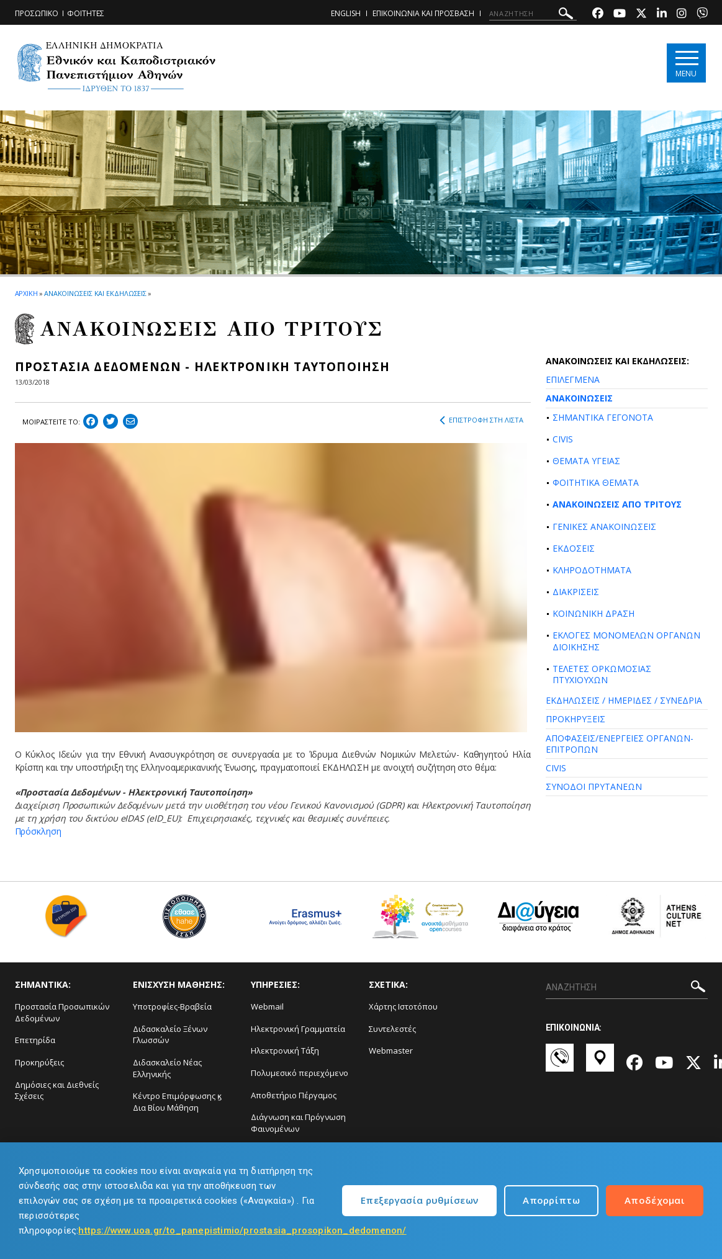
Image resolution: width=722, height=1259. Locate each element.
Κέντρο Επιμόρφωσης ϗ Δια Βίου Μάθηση (177, 1101)
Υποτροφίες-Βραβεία (172, 1006)
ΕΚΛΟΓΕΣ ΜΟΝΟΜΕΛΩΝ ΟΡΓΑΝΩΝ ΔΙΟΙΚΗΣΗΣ (626, 640)
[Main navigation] (686, 63)
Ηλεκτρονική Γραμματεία (298, 1028)
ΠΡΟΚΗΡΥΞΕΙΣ (575, 719)
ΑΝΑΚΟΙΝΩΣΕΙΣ (579, 398)
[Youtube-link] (619, 14)
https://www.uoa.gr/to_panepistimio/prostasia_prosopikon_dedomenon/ (242, 1230)
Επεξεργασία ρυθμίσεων (419, 1200)
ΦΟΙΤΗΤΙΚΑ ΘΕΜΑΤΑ (596, 482)
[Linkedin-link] (662, 14)
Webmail (267, 1006)
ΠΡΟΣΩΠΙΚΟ (36, 13)
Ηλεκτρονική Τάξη (285, 1050)
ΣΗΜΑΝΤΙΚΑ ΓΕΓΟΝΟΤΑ (603, 417)
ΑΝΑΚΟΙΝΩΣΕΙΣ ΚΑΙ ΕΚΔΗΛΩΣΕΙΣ (95, 293)
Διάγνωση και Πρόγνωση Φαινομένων (298, 1122)
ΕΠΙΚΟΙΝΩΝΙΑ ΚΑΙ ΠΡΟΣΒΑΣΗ (423, 13)
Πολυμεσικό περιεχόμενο (299, 1072)
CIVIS (563, 439)
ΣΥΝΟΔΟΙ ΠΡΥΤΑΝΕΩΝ (594, 786)
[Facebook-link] (597, 14)
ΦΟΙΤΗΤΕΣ (85, 13)
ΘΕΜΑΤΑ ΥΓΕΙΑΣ (586, 461)
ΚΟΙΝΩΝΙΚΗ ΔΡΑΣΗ (593, 613)
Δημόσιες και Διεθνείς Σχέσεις (57, 1090)
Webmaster (391, 1050)
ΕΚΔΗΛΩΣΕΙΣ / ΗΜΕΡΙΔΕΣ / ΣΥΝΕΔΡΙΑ (624, 700)
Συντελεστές (392, 1028)
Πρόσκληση (38, 831)
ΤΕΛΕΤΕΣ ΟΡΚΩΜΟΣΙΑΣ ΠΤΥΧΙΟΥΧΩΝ (602, 674)
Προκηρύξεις (39, 1062)
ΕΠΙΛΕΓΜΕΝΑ (573, 379)
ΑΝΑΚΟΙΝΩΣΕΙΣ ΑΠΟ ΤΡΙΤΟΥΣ (617, 504)
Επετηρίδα (35, 1040)
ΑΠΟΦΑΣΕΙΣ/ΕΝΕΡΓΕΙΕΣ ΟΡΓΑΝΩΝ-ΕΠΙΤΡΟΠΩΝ (619, 743)
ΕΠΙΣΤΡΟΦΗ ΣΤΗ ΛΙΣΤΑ (481, 420)
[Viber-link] (702, 14)
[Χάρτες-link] (600, 1063)
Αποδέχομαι (655, 1200)
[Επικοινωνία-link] (560, 1063)
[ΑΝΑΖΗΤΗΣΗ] (533, 13)
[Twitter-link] (641, 14)
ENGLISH (346, 13)
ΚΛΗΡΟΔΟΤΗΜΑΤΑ (592, 570)
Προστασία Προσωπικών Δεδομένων (62, 1012)
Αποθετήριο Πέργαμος (293, 1095)
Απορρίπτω (551, 1200)
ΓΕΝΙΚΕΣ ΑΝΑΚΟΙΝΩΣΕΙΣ (604, 526)
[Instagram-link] (682, 14)
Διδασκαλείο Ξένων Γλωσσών (170, 1034)
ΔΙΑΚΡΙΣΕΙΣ (576, 592)
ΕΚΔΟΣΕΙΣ (574, 548)
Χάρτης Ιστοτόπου (403, 1006)
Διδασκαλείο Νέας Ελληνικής (167, 1068)
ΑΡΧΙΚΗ (26, 293)
